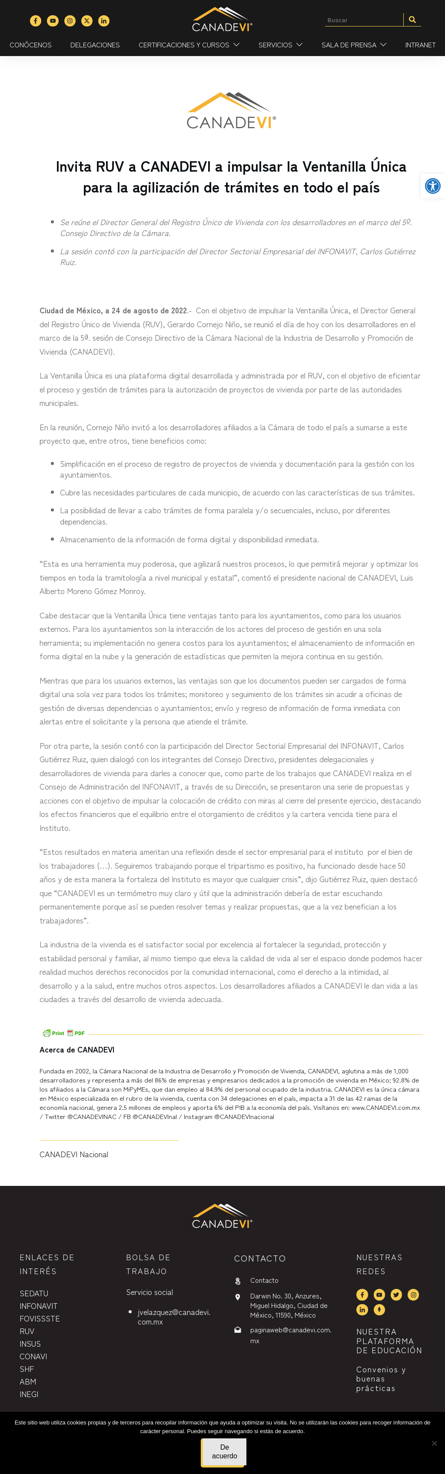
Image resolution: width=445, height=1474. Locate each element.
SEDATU (34, 1292)
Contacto (264, 1280)
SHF (27, 1368)
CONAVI (33, 1355)
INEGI (29, 1393)
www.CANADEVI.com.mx (386, 1107)
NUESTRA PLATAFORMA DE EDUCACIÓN (389, 1340)
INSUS (30, 1343)
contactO (260, 1258)
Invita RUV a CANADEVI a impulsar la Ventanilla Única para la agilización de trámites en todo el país (231, 176)
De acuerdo (224, 1452)
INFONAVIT (39, 1305)
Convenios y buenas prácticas (381, 1378)
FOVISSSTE (40, 1318)
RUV (27, 1330)
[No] (434, 1443)
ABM (28, 1381)
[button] (433, 186)
